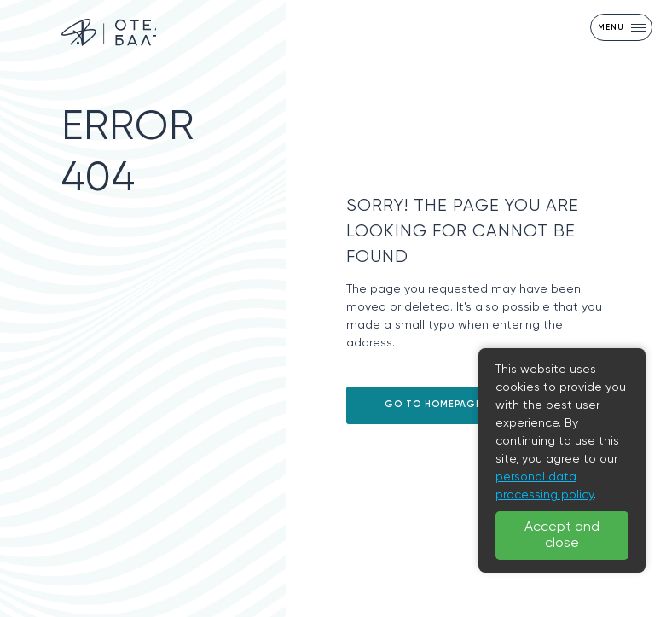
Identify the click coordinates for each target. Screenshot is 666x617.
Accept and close (561, 535)
